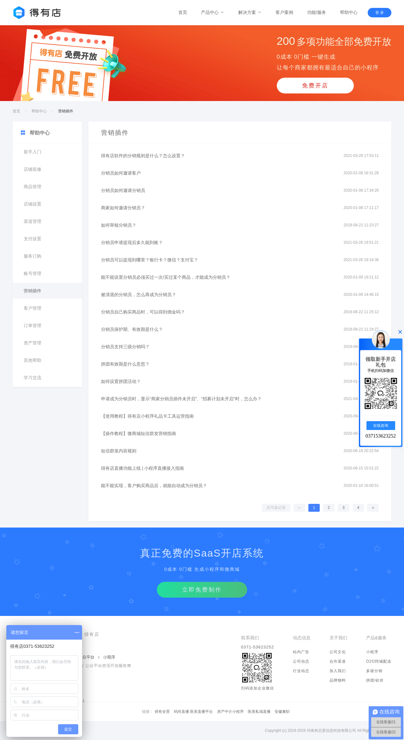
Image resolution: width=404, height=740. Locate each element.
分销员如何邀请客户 (121, 173)
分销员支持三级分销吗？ (125, 346)
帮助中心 (349, 12)
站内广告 (301, 652)
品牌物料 (338, 680)
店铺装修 (32, 169)
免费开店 (315, 85)
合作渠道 (338, 661)
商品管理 (32, 186)
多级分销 (374, 671)
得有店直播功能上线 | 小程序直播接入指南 (142, 468)
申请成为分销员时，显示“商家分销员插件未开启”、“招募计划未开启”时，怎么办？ (181, 398)
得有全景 (162, 711)
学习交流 (32, 377)
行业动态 (301, 671)
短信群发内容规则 (118, 450)
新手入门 (32, 151)
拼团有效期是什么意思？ (125, 364)
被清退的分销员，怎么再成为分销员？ (138, 294)
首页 (182, 12)
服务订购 (32, 256)
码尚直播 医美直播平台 (193, 711)
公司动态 (301, 661)
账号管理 (32, 273)
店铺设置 (32, 203)
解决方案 (250, 12)
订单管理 (32, 325)
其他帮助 (32, 360)
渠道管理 (32, 221)
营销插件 (32, 290)
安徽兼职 (282, 711)
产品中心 (212, 12)
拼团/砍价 (375, 680)
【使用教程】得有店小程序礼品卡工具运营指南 (147, 416)
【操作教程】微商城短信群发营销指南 (138, 433)
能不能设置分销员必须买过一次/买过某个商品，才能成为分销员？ (165, 277)
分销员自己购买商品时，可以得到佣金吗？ (143, 311)
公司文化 (338, 652)
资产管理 (32, 342)
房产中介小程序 (230, 711)
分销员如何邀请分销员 (123, 190)
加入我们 (338, 671)
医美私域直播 (259, 711)
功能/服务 (316, 12)
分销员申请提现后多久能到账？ (132, 242)
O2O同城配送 (378, 661)
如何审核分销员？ (118, 225)
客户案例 (284, 12)
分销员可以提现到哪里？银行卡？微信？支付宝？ (149, 259)
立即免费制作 (202, 590)
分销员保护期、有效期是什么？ (132, 329)
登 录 (379, 12)
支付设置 (32, 238)
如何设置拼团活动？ (121, 381)
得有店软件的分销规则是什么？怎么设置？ (143, 155)
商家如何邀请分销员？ (123, 207)
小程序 (372, 652)
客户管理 (32, 308)
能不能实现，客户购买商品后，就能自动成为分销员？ (154, 485)
